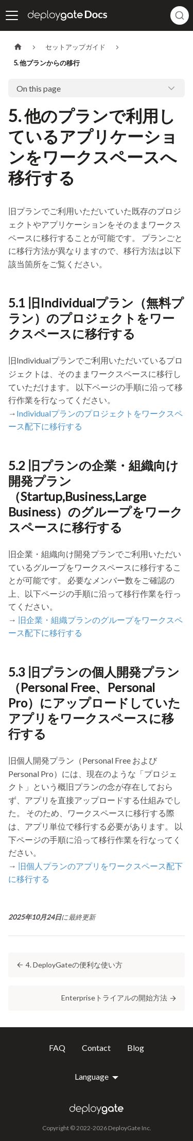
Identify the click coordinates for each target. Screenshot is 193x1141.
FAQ (57, 1048)
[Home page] (18, 47)
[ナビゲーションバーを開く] (12, 15)
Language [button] (92, 1077)
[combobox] (179, 15)
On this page (38, 88)
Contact (96, 1048)
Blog (135, 1048)
